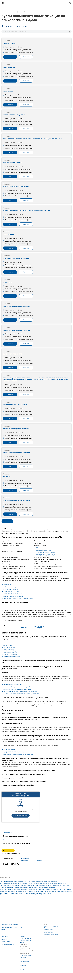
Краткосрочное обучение (51, 926)
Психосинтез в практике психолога (16, 258)
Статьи (4, 938)
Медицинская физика (44, 894)
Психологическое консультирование (16, 500)
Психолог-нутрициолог (57, 891)
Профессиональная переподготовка (49, 931)
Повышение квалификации (48, 928)
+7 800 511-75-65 (25, 938)
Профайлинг (7, 282)
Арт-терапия (7, 476)
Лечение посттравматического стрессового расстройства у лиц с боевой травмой (32, 139)
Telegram (23, 966)
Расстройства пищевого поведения (16, 186)
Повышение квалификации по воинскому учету (15, 881)
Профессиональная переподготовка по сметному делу (24, 885)
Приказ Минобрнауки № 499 (45, 552)
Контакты (23, 936)
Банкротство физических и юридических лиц (26, 883)
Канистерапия (8, 91)
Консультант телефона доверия (14, 115)
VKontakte (23, 957)
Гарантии (4, 943)
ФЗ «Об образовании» (43, 550)
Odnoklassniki (24, 961)
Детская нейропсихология (12, 163)
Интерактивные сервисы (51, 934)
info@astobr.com (25, 955)
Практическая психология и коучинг (16, 452)
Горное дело (24, 887)
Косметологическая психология (15, 405)
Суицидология (8, 234)
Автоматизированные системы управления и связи (39, 889)
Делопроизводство (16, 889)
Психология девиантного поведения (16, 306)
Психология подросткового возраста (16, 330)
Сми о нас (4, 939)
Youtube (22, 970)
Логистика (6, 889)
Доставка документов (8, 944)
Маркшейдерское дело (12, 887)
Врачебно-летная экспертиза (13, 354)
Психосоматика (9, 67)
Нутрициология (45, 891)
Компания (5, 936)
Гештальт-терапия (9, 43)
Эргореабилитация (31, 894)
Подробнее (26, 57)
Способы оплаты (6, 941)
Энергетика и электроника (37, 887)
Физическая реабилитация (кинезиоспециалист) (24, 891)
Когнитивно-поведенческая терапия (16, 428)
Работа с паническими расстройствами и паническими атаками (26, 210)
